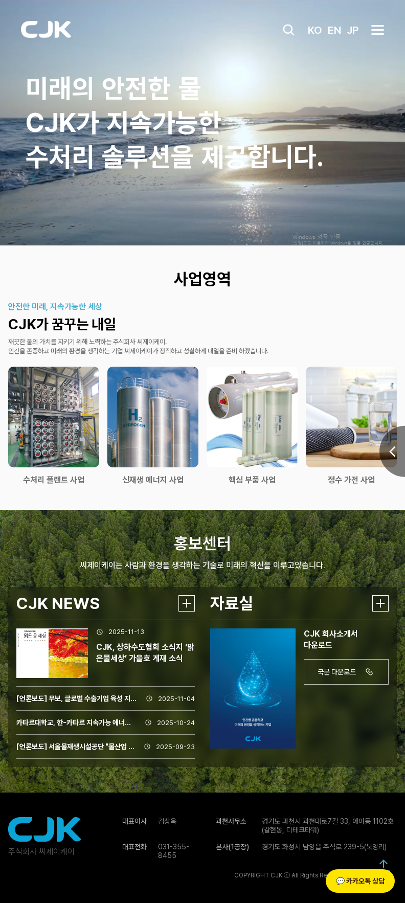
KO (315, 30)
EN (334, 30)
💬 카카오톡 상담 (360, 881)
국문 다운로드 (347, 672)
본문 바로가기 (0, 0)
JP (352, 30)
